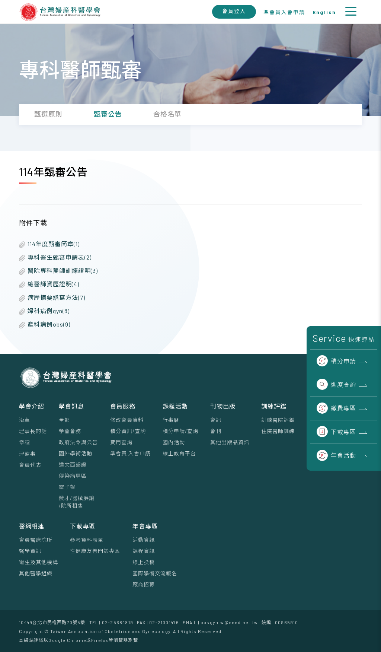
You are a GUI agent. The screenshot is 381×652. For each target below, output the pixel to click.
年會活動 (336, 455)
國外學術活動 (75, 453)
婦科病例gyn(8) (44, 311)
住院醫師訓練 (278, 431)
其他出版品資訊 (229, 442)
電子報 (67, 487)
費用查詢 (121, 442)
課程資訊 (143, 551)
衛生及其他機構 (38, 562)
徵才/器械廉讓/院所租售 (77, 502)
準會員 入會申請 (130, 453)
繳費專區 (336, 408)
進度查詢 (336, 384)
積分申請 (336, 361)
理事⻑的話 (33, 431)
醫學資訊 (30, 551)
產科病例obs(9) (44, 324)
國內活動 (174, 442)
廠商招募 (143, 584)
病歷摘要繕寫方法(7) (52, 298)
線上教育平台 (179, 453)
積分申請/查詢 (180, 431)
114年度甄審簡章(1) (49, 244)
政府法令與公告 (78, 442)
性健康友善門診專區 (95, 551)
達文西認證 (73, 464)
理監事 (27, 454)
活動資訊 (143, 540)
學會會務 (70, 431)
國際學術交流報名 (154, 573)
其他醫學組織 (35, 573)
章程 (24, 442)
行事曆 (171, 420)
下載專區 (336, 432)
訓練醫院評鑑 (278, 420)
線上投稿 (143, 562)
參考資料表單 (86, 540)
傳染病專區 (73, 476)
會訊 (215, 420)
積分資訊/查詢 (128, 431)
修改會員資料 (127, 420)
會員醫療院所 (35, 540)
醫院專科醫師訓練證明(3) (58, 271)
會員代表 (30, 465)
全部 (64, 420)
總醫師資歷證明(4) (49, 284)
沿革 (24, 420)
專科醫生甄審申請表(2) (55, 257)
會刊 (215, 431)
